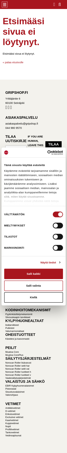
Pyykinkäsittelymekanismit (18, 314)
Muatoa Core (12, 352)
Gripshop (13, 4)
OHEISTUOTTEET (20, 335)
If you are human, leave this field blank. (35, 145)
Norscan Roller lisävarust (18, 362)
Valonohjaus (11, 395)
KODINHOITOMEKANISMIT (28, 310)
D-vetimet (10, 411)
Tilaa (53, 144)
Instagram (8, 108)
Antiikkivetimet (12, 408)
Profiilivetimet (12, 429)
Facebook (6, 108)
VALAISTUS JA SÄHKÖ (25, 381)
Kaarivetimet (11, 420)
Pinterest (11, 108)
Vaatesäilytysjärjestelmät (18, 378)
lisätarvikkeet (12, 325)
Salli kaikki (33, 273)
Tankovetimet (12, 432)
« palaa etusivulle (13, 62)
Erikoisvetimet (12, 414)
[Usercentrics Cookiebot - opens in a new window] (48, 152)
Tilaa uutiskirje (16, 139)
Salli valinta (33, 285)
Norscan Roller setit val (17, 368)
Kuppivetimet (12, 423)
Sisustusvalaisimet (14, 391)
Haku (59, 3)
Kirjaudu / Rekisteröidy (54, 3)
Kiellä (33, 297)
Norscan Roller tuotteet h (18, 372)
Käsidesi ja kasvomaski (17, 338)
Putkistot (9, 328)
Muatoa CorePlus (14, 355)
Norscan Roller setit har (17, 365)
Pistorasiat (10, 388)
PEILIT (10, 348)
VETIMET (13, 404)
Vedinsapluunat (13, 435)
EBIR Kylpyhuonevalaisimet (19, 385)
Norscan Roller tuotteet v (18, 375)
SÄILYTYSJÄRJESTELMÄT (28, 358)
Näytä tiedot (48, 262)
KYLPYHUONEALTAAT (24, 321)
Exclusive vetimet (14, 417)
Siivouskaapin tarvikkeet (17, 317)
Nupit (8, 426)
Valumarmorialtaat (14, 331)
